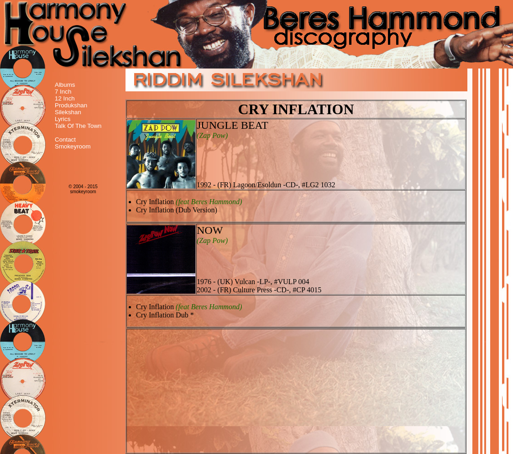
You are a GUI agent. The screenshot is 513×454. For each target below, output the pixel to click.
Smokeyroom (73, 146)
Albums (65, 84)
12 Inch (65, 98)
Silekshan (68, 112)
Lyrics (62, 119)
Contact (65, 139)
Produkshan (71, 105)
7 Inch (63, 91)
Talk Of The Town (78, 125)
